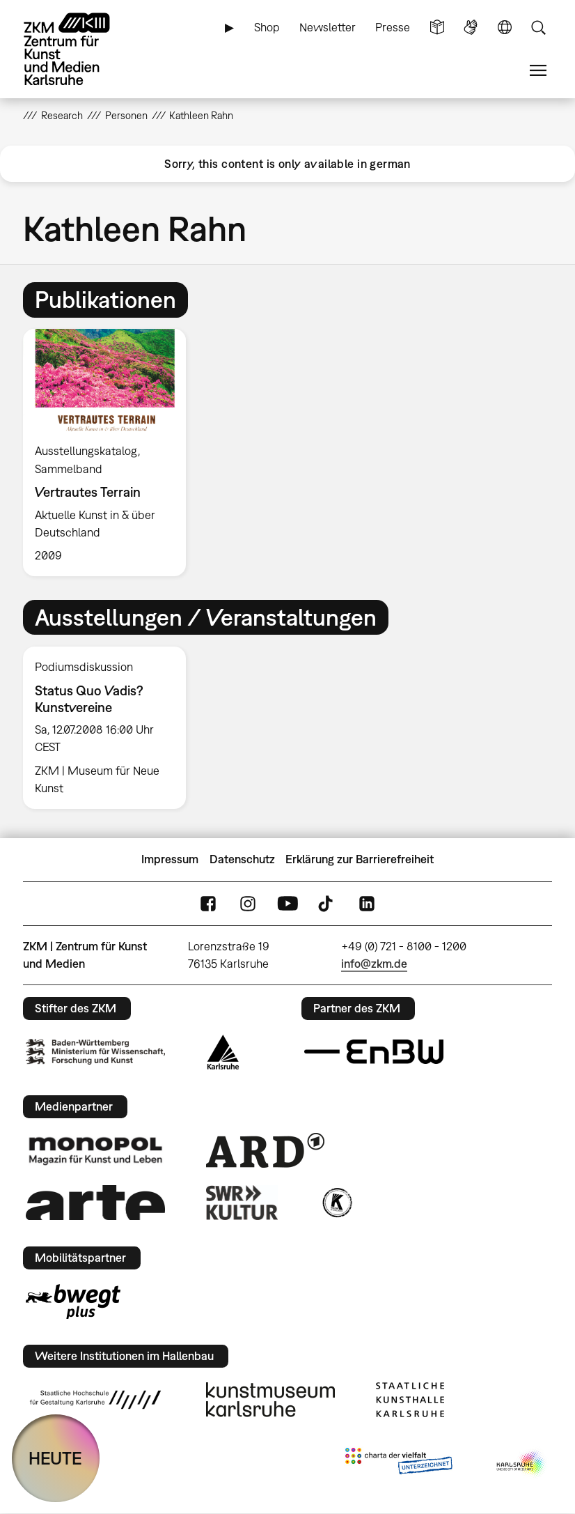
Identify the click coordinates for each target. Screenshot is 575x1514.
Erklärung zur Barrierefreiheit (359, 859)
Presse (392, 27)
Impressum (169, 859)
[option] (110, 452)
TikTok (327, 903)
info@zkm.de (374, 964)
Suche (538, 27)
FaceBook (208, 903)
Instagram (248, 903)
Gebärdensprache (471, 27)
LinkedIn (367, 903)
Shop (267, 27)
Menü (538, 70)
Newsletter (327, 27)
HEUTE (55, 1458)
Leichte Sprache (437, 27)
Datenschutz (242, 859)
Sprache (505, 27)
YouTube (287, 903)
